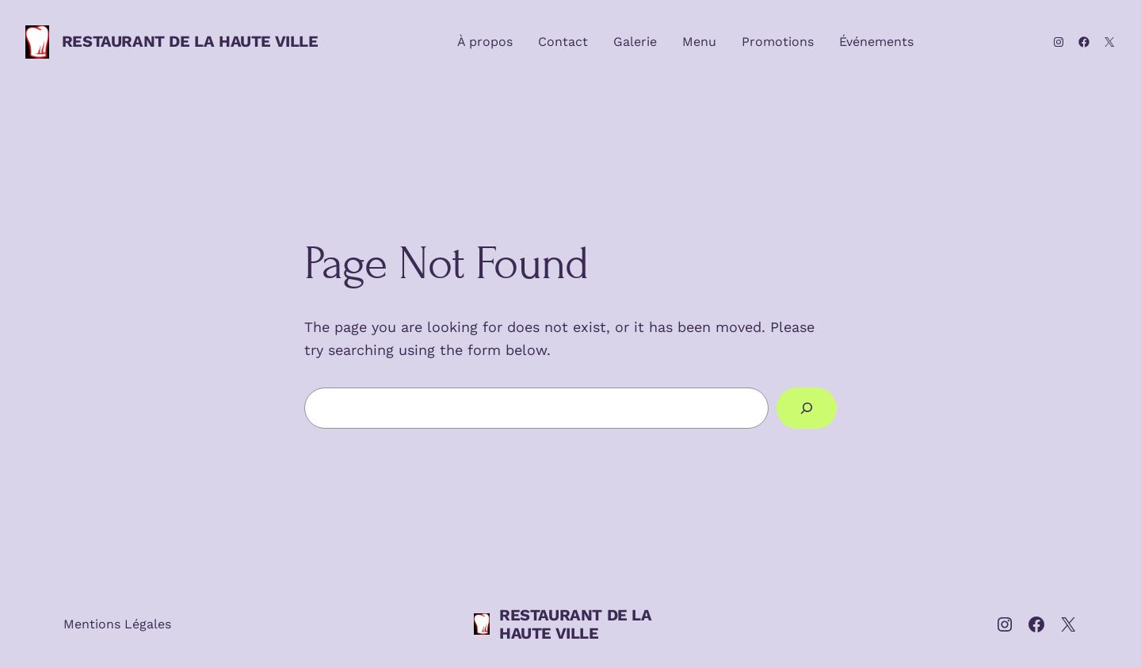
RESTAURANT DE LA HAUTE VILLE (190, 41)
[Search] (807, 408)
